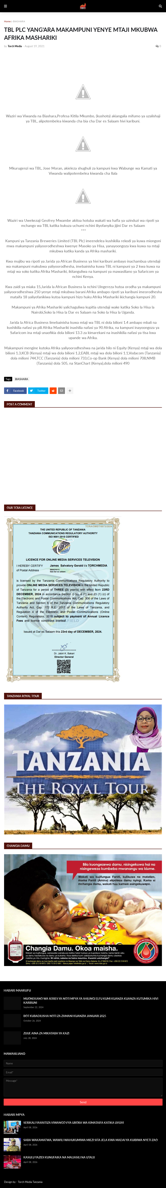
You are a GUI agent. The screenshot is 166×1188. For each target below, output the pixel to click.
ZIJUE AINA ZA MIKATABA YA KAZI (46, 1033)
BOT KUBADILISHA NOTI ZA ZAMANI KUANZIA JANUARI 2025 (64, 1016)
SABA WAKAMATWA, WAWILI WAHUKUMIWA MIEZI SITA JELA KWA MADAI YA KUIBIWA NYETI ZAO (90, 1140)
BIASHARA (19, 21)
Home (7, 21)
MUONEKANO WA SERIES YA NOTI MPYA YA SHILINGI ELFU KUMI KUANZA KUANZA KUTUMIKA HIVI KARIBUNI (90, 1000)
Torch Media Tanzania (30, 1182)
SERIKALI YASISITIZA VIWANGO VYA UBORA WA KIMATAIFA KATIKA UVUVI (73, 1122)
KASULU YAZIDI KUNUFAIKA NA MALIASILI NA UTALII (59, 1157)
